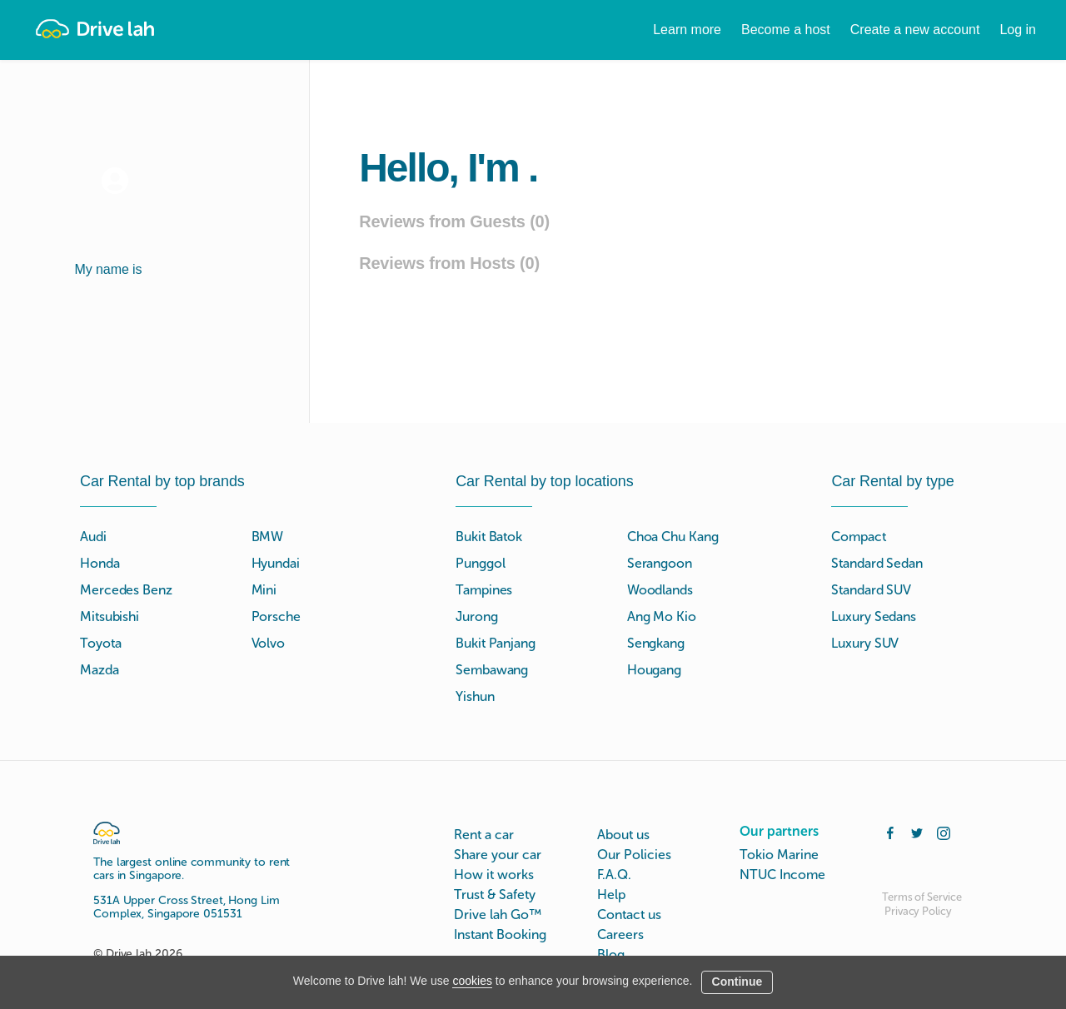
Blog (611, 954)
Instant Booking (500, 934)
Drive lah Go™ (497, 914)
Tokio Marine (779, 854)
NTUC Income (782, 874)
